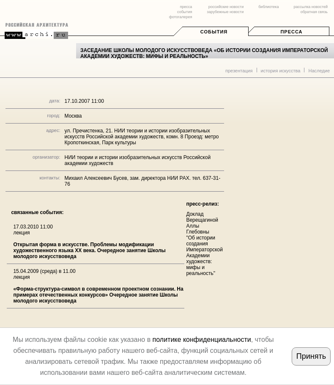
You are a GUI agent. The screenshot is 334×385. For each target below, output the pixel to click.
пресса (186, 7)
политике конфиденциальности (202, 339)
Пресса (291, 31)
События (213, 31)
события (184, 12)
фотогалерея (180, 17)
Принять (311, 356)
